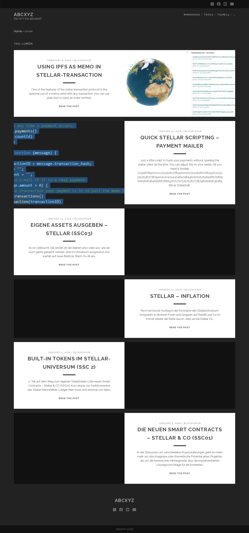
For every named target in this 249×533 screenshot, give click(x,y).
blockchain (82, 60)
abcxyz (23, 14)
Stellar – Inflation (180, 296)
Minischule (192, 14)
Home (18, 31)
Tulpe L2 (223, 14)
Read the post (69, 106)
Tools (208, 14)
